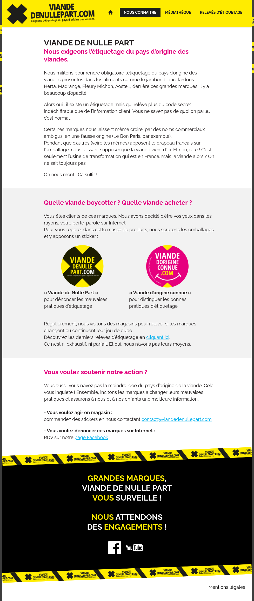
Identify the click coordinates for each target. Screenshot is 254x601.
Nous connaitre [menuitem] (140, 12)
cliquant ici (157, 337)
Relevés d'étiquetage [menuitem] (221, 12)
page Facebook (91, 437)
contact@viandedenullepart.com (177, 419)
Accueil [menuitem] (112, 12)
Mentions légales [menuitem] (226, 587)
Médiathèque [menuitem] (178, 12)
